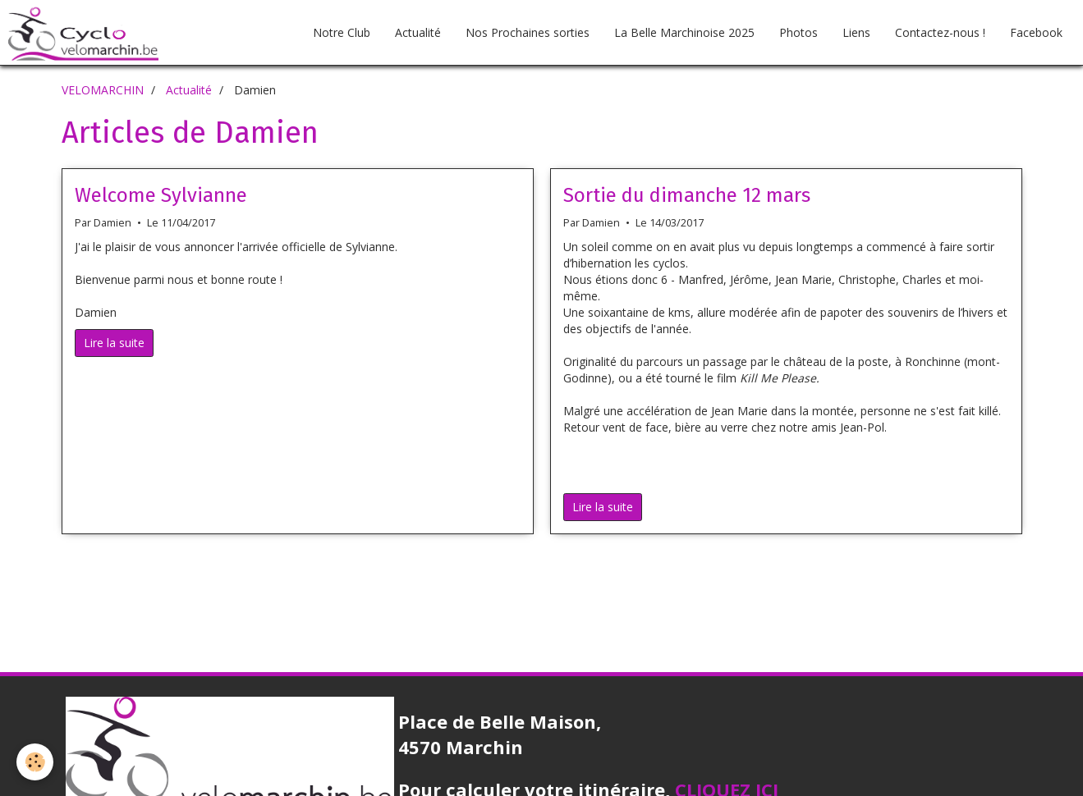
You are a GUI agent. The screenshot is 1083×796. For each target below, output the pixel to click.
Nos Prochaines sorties (528, 32)
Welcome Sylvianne (161, 195)
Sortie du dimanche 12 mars (686, 195)
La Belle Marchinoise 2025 (684, 32)
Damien (112, 223)
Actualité (418, 32)
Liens (856, 32)
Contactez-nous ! (940, 32)
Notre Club (341, 32)
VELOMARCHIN (103, 90)
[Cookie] (34, 761)
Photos (798, 32)
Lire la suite (114, 342)
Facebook (1036, 32)
